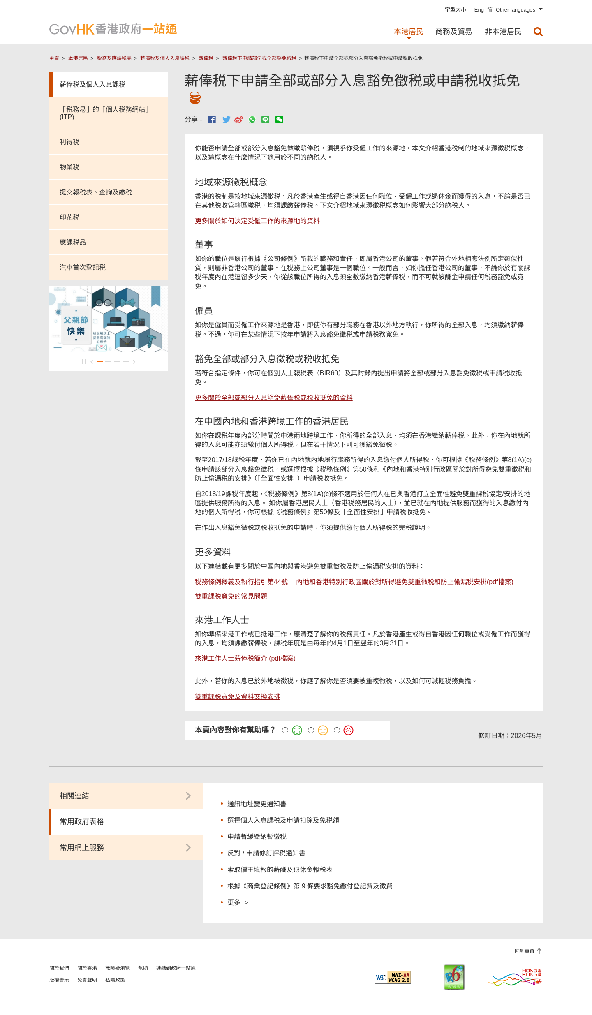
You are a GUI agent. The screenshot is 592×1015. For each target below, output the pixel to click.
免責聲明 (87, 980)
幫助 (143, 968)
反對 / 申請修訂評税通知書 (266, 853)
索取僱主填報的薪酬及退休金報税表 (280, 869)
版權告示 (59, 980)
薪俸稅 (206, 58)
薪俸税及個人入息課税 (165, 58)
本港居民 (78, 58)
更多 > (237, 902)
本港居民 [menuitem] (408, 32)
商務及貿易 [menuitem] (453, 32)
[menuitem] (538, 31)
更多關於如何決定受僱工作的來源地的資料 (257, 220)
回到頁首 (525, 951)
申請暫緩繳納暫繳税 (257, 836)
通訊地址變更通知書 (257, 803)
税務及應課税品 (114, 58)
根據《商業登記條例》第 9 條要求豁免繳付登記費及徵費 (310, 886)
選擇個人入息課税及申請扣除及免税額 (283, 820)
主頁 (54, 58)
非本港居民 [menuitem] (503, 32)
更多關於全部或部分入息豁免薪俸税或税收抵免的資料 (274, 397)
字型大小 (455, 10)
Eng (479, 10)
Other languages (515, 10)
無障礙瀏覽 (117, 968)
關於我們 (59, 968)
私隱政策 (115, 980)
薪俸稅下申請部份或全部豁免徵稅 (259, 58)
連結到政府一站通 (176, 968)
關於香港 (87, 968)
